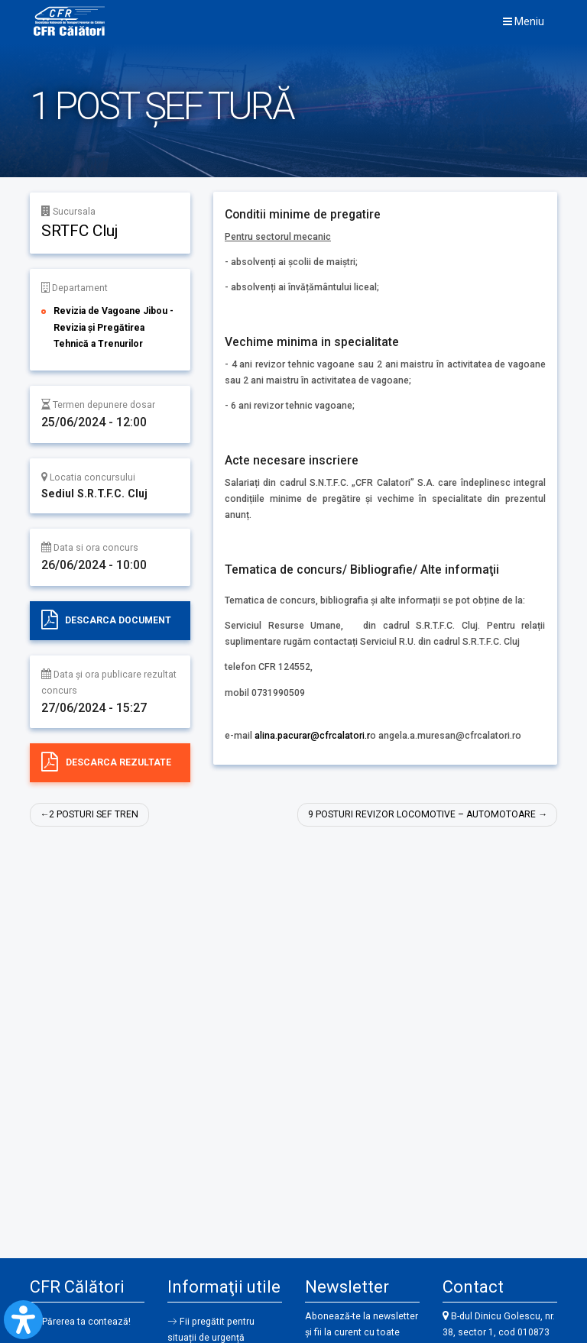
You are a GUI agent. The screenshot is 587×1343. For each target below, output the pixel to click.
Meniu (523, 21)
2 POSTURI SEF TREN (94, 814)
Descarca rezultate (118, 762)
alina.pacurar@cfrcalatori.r (312, 735)
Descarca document (118, 619)
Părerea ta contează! (86, 1321)
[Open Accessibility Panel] (23, 1319)
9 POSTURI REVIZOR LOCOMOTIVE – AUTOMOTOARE (420, 814)
